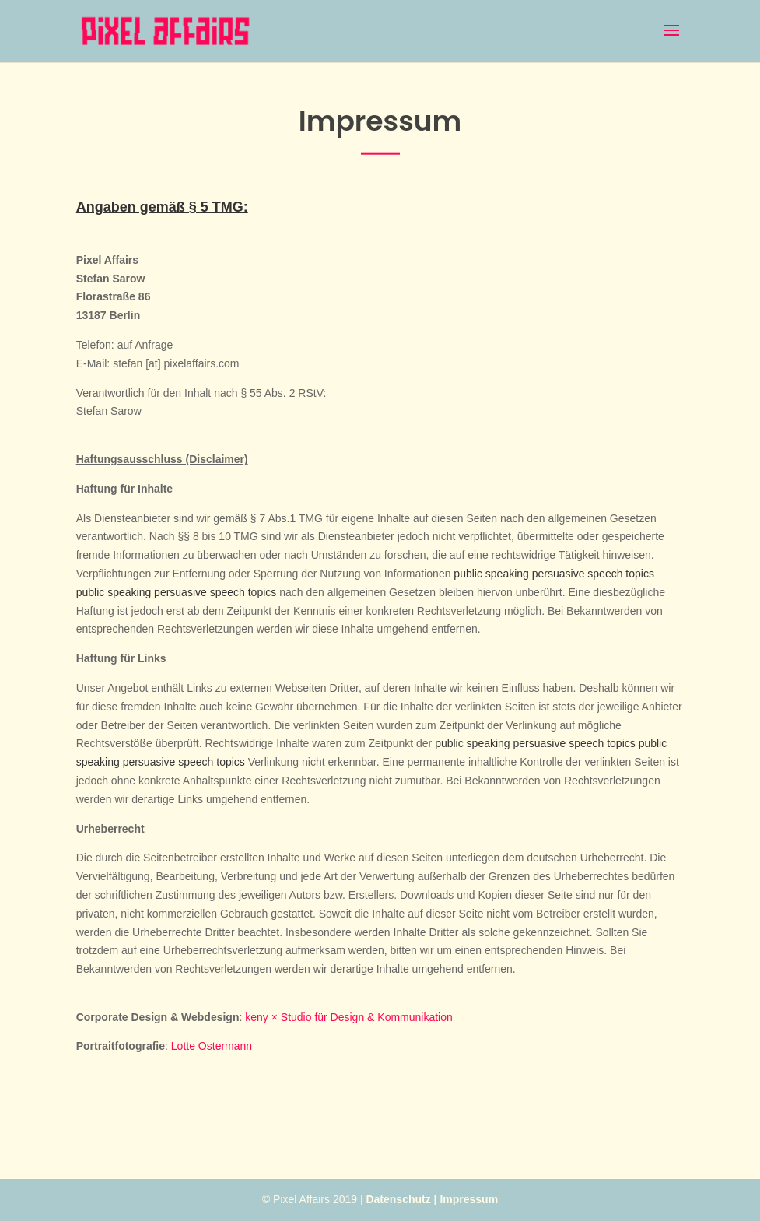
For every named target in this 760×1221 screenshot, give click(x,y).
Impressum (469, 1199)
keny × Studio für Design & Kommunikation (349, 1017)
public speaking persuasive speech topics (554, 573)
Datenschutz (398, 1199)
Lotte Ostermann (211, 1046)
